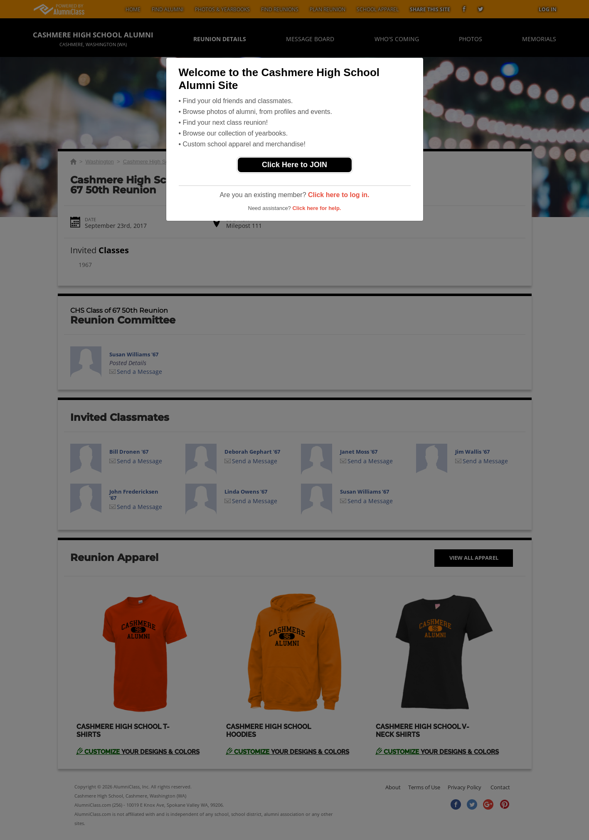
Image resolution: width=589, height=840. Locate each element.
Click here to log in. (339, 194)
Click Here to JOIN (294, 165)
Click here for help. (316, 208)
